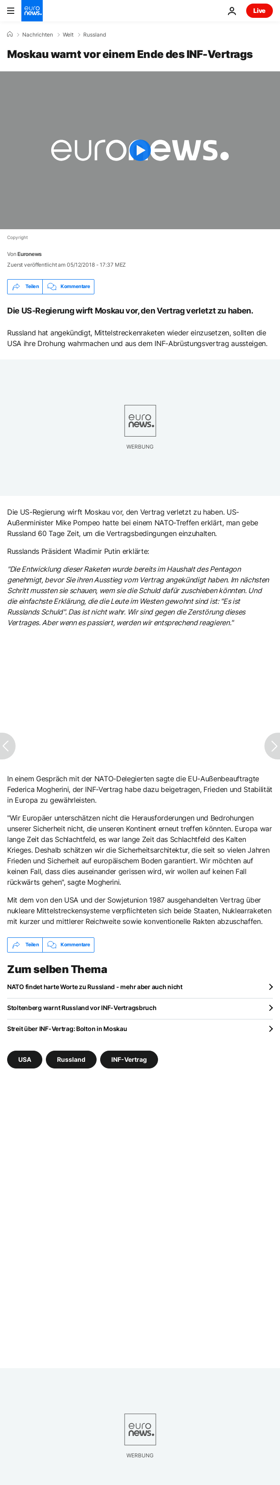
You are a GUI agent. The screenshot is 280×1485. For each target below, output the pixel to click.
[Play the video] (140, 150)
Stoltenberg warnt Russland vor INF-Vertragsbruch (82, 1007)
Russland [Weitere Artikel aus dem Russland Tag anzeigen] (71, 1059)
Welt (68, 34)
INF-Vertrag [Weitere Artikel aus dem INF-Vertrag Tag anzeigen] (129, 1059)
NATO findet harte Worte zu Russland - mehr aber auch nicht (95, 986)
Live (259, 10)
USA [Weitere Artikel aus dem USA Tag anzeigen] (24, 1059)
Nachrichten (37, 34)
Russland (94, 34)
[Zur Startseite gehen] (32, 10)
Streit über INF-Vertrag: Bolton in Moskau (67, 1028)
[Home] (9, 34)
